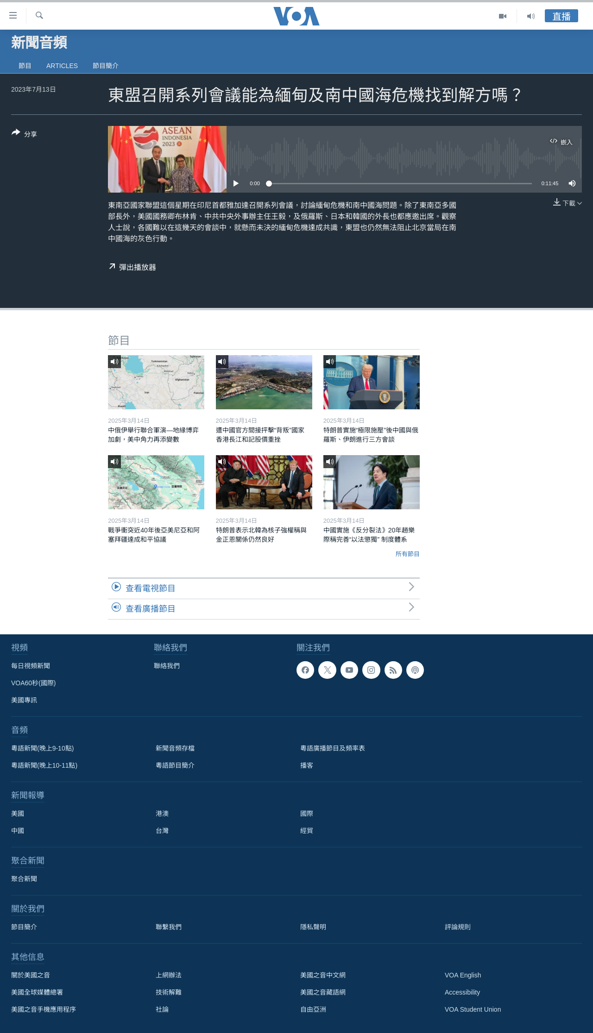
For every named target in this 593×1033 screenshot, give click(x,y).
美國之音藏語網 (323, 992)
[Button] (24, 135)
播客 (306, 765)
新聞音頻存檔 (175, 748)
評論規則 (458, 927)
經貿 (306, 830)
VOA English (463, 975)
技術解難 (169, 992)
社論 (162, 1009)
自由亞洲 (313, 1009)
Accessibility (462, 992)
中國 (17, 830)
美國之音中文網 (323, 975)
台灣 (162, 830)
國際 (306, 813)
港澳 (162, 813)
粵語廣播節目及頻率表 (332, 748)
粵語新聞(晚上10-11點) (44, 765)
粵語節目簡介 (175, 765)
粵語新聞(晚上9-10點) (42, 748)
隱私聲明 (313, 927)
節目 (25, 65)
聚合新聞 (24, 879)
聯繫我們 (169, 927)
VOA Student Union (473, 1009)
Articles (62, 65)
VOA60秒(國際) (33, 683)
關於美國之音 (30, 975)
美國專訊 (24, 700)
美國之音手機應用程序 (43, 1009)
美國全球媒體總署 (37, 992)
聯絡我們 (167, 666)
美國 (17, 813)
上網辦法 (169, 975)
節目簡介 (106, 65)
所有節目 (408, 554)
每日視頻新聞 (30, 666)
